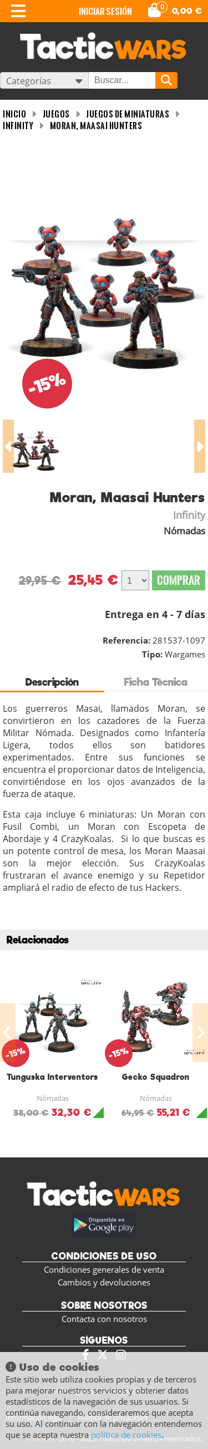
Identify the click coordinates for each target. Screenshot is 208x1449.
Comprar (178, 580)
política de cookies (126, 1434)
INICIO (14, 114)
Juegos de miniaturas (127, 114)
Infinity (18, 125)
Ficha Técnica (155, 682)
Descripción (52, 682)
